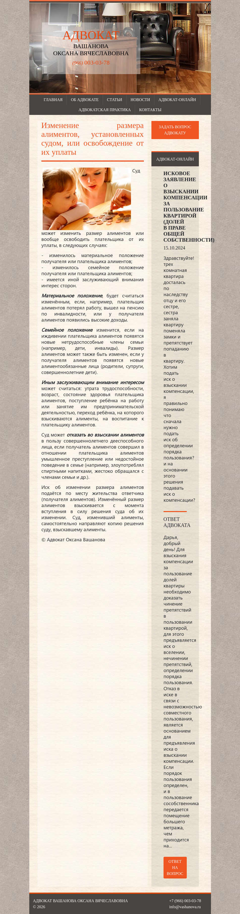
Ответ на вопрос (175, 867)
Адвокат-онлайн (177, 100)
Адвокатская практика (104, 110)
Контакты (150, 110)
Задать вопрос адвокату (175, 130)
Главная (53, 100)
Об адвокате (85, 100)
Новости (140, 100)
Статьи (114, 100)
